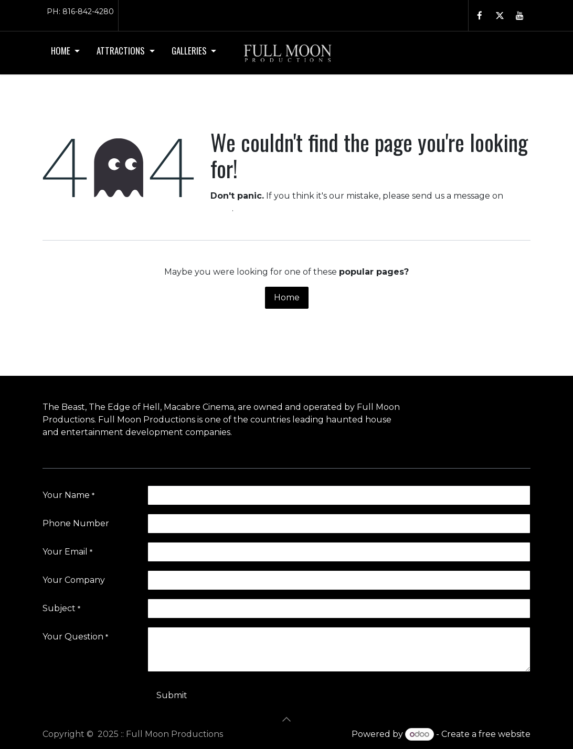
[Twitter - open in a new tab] (499, 16)
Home (287, 297)
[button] (286, 719)
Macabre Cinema (199, 407)
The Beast (64, 407)
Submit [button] (171, 695)
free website (504, 734)
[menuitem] (65, 53)
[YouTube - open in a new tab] (519, 16)
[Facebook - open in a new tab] (480, 16)
